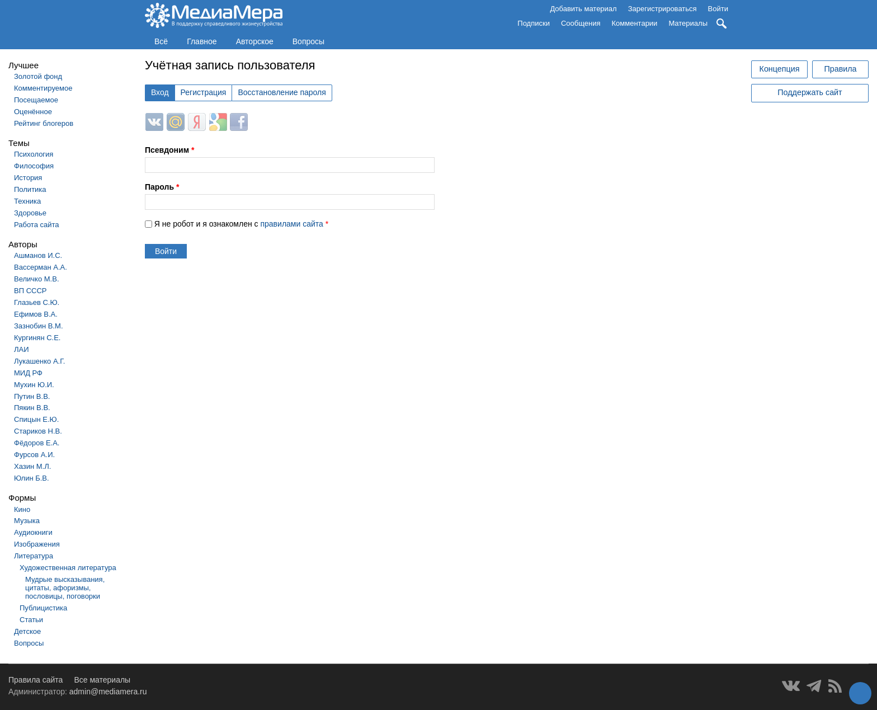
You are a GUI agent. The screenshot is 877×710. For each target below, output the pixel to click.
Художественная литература (68, 567)
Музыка (27, 520)
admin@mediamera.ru (108, 691)
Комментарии (635, 23)
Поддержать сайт (809, 92)
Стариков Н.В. (38, 431)
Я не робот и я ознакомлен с (241, 223)
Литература (33, 556)
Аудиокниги (33, 532)
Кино (22, 509)
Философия (34, 166)
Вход (160, 92)
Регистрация (204, 92)
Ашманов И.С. (38, 255)
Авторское (255, 41)
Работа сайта (36, 224)
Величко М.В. (36, 279)
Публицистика (43, 608)
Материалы (688, 23)
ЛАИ (21, 349)
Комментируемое (43, 88)
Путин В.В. (32, 396)
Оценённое (33, 111)
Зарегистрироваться (662, 8)
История (28, 177)
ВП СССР (30, 290)
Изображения (37, 544)
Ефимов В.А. (36, 314)
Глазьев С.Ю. (36, 302)
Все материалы (102, 679)
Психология (33, 154)
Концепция (780, 68)
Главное (202, 41)
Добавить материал (583, 8)
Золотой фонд (38, 76)
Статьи (31, 619)
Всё (161, 41)
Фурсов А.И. (34, 454)
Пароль (162, 186)
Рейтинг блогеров (43, 123)
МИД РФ (28, 373)
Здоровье (30, 213)
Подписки (533, 23)
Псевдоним (169, 149)
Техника (27, 201)
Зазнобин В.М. (38, 326)
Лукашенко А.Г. (39, 361)
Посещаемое (36, 100)
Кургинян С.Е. (37, 337)
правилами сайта (291, 223)
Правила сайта (35, 679)
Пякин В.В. (32, 407)
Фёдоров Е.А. (36, 443)
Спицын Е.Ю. (36, 419)
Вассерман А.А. (40, 267)
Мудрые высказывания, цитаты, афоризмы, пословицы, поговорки (65, 587)
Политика (30, 189)
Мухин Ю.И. (34, 384)
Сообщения (581, 23)
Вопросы (308, 41)
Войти (718, 8)
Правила (840, 68)
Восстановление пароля (282, 92)
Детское (27, 631)
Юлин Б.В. (31, 478)
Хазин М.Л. (32, 466)
